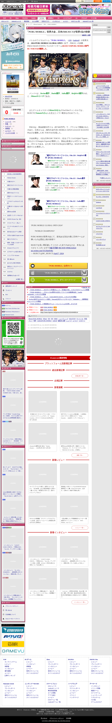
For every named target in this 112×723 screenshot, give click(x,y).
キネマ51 (9, 271)
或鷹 (61, 321)
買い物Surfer (10, 259)
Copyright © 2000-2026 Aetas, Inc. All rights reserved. (56, 720)
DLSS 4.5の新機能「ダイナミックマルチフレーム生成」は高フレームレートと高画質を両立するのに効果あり (42, 520)
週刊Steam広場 (11, 211)
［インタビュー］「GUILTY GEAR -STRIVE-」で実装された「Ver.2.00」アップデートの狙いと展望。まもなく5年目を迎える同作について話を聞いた (13, 547)
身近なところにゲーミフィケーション (15, 267)
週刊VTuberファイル (13, 192)
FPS (52, 319)
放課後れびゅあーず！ (13, 275)
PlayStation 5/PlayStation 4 (12, 311)
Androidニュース (16, 21)
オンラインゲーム (11, 662)
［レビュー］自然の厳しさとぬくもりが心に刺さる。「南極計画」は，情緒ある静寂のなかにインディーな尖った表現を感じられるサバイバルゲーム (12, 519)
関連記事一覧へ (86, 287)
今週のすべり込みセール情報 (15, 207)
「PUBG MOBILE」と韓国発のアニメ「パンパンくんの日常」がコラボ (53, 304)
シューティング (63, 319)
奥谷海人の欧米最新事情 (14, 174)
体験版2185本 (18, 14)
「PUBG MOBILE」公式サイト (60, 266)
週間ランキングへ (106, 178)
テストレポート (75, 688)
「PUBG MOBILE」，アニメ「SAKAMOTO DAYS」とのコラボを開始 (53, 297)
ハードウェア (67, 18)
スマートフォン (51, 684)
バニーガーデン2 (101, 239)
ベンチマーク (74, 697)
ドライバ (8, 298)
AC (76, 18)
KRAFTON (8, 96)
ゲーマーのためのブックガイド (15, 227)
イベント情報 (95, 688)
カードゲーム (95, 693)
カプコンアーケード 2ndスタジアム (103, 227)
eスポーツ (82, 321)
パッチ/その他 (10, 133)
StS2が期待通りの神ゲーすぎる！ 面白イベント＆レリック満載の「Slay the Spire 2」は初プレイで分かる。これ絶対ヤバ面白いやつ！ (13, 494)
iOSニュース (5, 21)
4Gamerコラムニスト (13, 248)
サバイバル (79, 319)
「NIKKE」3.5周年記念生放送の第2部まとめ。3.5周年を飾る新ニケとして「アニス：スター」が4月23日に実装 (103, 97)
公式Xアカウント (12, 1)
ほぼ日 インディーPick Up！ (15, 215)
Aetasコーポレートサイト (12, 618)
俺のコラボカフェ (12, 239)
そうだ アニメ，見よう (14, 223)
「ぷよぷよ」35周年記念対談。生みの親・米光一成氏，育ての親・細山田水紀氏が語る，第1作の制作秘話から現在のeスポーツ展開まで (74, 594)
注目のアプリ (45, 21)
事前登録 (26, 21)
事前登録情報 (52, 690)
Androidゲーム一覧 (88, 21)
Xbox (17, 18)
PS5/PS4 (25, 18)
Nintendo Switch (9, 314)
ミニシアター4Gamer (13, 255)
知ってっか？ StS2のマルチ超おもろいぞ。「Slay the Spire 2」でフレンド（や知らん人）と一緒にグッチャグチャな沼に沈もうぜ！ (13, 469)
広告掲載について (10, 614)
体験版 (7, 128)
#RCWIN (62, 248)
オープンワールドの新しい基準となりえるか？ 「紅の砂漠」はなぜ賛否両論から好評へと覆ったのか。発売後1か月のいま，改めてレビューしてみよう (43, 489)
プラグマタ (99, 233)
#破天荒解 (54, 248)
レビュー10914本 (8, 14)
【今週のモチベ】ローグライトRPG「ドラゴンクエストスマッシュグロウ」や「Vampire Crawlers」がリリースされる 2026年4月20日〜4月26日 (42, 417)
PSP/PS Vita (94, 659)
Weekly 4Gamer (11, 177)
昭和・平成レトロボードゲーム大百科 (15, 243)
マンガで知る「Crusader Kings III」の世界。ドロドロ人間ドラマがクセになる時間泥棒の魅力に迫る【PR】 (12, 416)
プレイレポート (53, 664)
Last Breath (99, 207)
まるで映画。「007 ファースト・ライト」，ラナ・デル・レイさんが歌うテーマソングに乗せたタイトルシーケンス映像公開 (103, 106)
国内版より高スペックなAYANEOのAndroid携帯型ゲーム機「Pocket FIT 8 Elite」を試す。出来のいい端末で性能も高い (73, 488)
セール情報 (35, 21)
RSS (2, 1)
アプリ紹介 (52, 695)
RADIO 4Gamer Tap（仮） (14, 219)
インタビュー (56, 21)
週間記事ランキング (11, 286)
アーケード (93, 684)
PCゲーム (8, 305)
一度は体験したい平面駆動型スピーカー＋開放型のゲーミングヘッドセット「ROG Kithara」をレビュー (74, 520)
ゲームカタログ (96, 702)
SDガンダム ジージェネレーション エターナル (103, 190)
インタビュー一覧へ (80, 602)
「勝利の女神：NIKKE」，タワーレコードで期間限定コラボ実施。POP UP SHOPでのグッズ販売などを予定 (103, 172)
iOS (70, 40)
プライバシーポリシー (11, 606)
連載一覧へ (20, 279)
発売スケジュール (32, 671)
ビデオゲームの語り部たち (15, 251)
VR (58, 18)
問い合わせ (34, 1)
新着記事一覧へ (79, 376)
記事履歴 (97, 1)
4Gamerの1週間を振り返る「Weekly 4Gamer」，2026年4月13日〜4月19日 (40, 447)
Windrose (98, 202)
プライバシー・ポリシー (57, 718)
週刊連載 (8, 671)
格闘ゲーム (95, 690)
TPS (49, 319)
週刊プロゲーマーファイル (15, 185)
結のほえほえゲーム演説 (14, 231)
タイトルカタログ (32, 673)
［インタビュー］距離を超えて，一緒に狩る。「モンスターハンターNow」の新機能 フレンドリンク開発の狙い (13, 597)
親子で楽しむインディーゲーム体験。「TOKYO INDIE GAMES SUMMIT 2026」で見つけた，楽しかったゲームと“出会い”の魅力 (13, 391)
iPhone (45, 319)
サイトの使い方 (23, 1)
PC (11, 18)
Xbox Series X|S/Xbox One (12, 308)
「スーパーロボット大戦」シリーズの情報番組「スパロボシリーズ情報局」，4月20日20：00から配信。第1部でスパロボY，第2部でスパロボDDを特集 (103, 88)
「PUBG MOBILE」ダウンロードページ (59, 273)
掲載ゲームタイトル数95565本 (12, 12)
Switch (33, 18)
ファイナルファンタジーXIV (103, 214)
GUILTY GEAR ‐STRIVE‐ (103, 220)
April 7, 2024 (59, 253)
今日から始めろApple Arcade (15, 235)
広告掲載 (68, 718)
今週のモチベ (11, 181)
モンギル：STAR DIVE (102, 196)
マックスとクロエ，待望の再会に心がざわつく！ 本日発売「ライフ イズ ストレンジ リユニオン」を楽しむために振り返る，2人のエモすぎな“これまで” (13, 441)
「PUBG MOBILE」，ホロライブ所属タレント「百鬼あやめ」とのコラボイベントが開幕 (59, 290)
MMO (56, 319)
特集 (6, 124)
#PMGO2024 (71, 248)
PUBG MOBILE (12, 89)
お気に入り (89, 1)
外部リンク (46, 88)
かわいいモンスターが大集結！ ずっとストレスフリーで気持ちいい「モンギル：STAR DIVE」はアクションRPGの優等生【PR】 (103, 154)
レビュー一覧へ (79, 527)
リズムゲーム (95, 697)
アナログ (84, 18)
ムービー (65, 21)
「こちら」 (66, 711)
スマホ (42, 18)
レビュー (8, 126)
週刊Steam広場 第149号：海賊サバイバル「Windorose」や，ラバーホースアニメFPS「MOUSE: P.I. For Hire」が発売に (73, 448)
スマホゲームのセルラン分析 (15, 202)
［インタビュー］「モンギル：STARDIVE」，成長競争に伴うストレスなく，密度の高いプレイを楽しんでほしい (12, 572)
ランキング (106, 1)
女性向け (51, 18)
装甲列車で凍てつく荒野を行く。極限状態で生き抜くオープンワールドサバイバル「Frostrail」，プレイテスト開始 (103, 144)
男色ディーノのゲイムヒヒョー (15, 197)
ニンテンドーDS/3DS (32, 684)
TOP (4, 18)
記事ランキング (10, 675)
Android (76, 40)
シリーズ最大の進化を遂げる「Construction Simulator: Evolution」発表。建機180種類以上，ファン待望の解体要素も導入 (103, 163)
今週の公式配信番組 (13, 189)
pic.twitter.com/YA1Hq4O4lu (42, 251)
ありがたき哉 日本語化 (14, 263)
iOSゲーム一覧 (75, 21)
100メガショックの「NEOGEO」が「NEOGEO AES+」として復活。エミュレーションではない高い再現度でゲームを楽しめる (103, 135)
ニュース (8, 121)
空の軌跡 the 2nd (100, 245)
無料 (34, 321)
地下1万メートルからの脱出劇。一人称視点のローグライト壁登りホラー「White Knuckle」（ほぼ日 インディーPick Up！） (73, 416)
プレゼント (8, 290)
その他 (93, 700)
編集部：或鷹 (86, 35)
